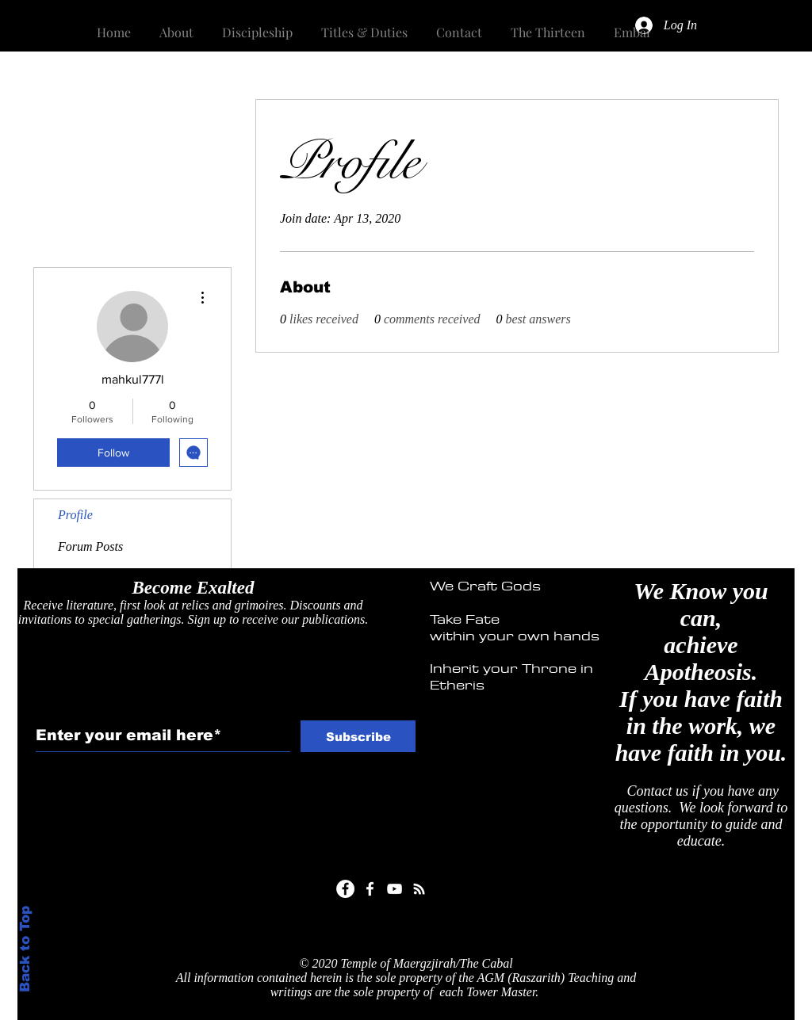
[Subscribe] (358, 736)
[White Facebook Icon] (370, 889)
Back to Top (25, 949)
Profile (75, 514)
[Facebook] (345, 889)
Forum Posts (90, 546)
